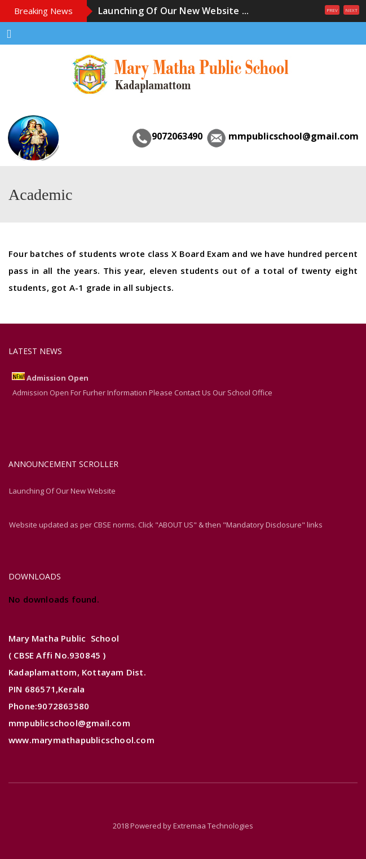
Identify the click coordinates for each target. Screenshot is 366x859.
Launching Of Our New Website (62, 491)
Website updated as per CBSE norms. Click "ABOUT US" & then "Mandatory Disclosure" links (166, 525)
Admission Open (58, 378)
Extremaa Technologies (213, 826)
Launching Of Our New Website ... (173, 11)
